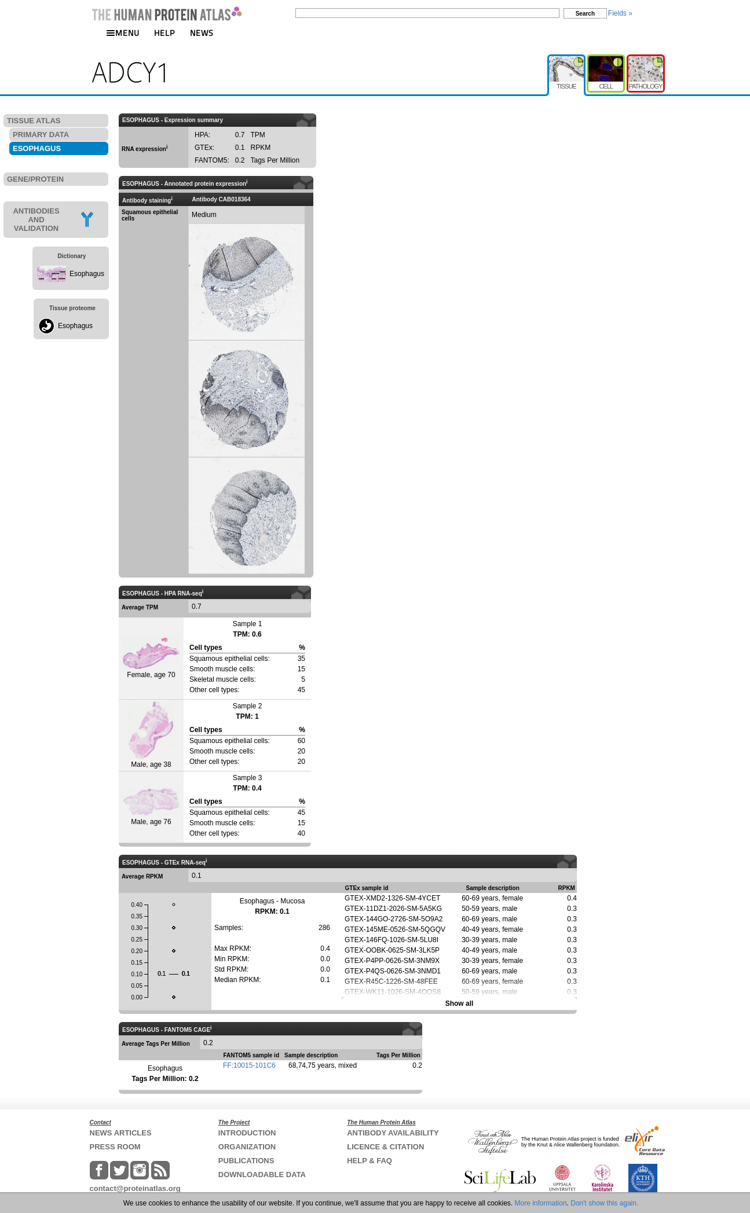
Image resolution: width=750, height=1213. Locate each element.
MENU (123, 33)
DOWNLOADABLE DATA (262, 1174)
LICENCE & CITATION (385, 1146)
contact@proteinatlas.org (135, 1188)
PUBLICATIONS (246, 1160)
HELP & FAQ (369, 1160)
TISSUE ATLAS (33, 120)
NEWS (202, 33)
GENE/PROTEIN (35, 179)
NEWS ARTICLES (121, 1133)
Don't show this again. (604, 1203)
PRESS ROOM (115, 1146)
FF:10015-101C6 (249, 1065)
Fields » (620, 13)
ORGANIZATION (247, 1146)
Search (585, 13)
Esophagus (86, 274)
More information (541, 1203)
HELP (164, 33)
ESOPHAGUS (37, 148)
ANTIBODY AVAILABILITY (392, 1133)
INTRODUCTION (247, 1133)
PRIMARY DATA (41, 134)
